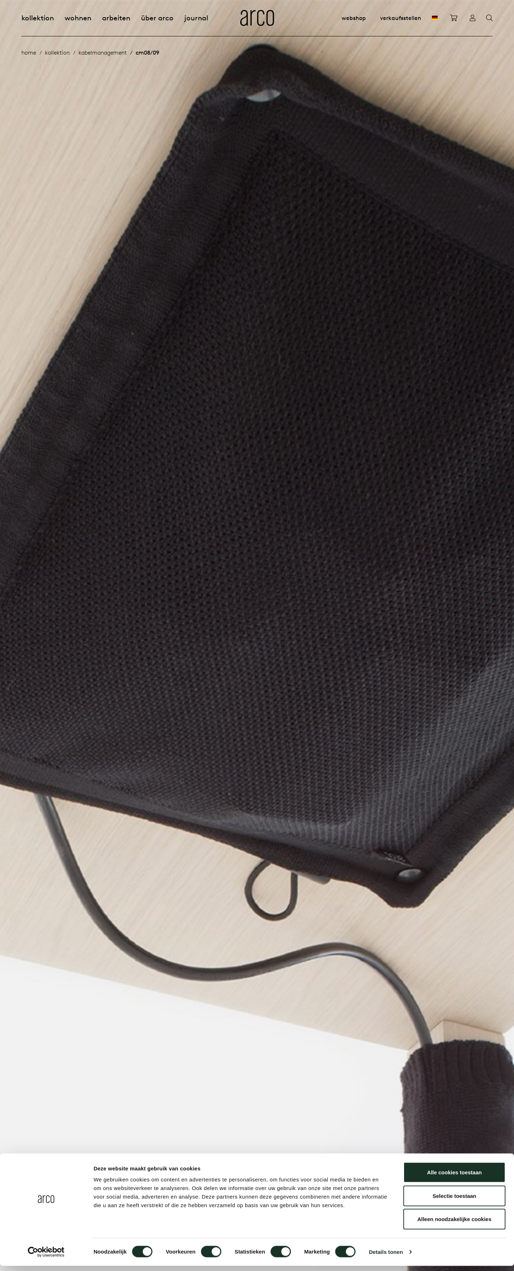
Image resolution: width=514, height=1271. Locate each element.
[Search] (489, 18)
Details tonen (386, 1257)
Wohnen (78, 17)
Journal (196, 17)
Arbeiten (116, 17)
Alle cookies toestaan (454, 1177)
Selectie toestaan (455, 1201)
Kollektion (37, 17)
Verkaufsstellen (400, 17)
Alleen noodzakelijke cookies (454, 1224)
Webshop (354, 17)
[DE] (435, 18)
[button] (475, 635)
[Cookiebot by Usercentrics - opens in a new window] (46, 1257)
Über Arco (157, 17)
